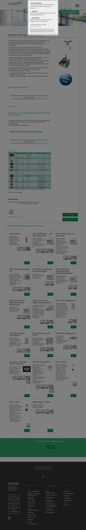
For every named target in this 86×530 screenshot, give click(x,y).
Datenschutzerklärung (35, 26)
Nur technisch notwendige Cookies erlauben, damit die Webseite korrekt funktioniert (43, 13)
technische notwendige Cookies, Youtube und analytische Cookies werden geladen (40, 19)
